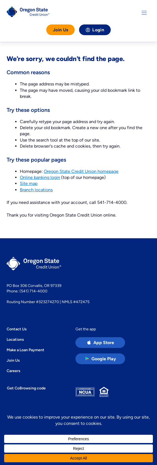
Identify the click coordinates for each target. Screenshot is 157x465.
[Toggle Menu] (144, 13)
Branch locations (36, 189)
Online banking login (40, 177)
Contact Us (17, 329)
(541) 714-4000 (33, 291)
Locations (15, 339)
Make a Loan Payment (25, 350)
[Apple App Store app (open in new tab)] (100, 342)
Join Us (60, 29)
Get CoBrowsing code (26, 388)
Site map (28, 183)
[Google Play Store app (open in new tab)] (100, 358)
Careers (13, 371)
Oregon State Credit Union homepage (81, 171)
